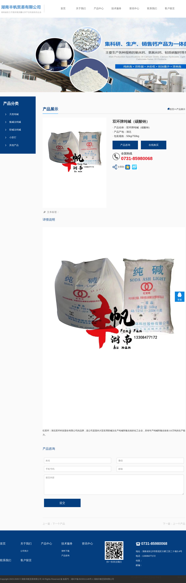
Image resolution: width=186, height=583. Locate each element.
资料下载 (65, 551)
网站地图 (181, 577)
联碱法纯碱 (15, 129)
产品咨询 (125, 145)
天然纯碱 (14, 114)
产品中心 (99, 8)
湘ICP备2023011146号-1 (82, 579)
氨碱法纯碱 (15, 122)
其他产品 (14, 145)
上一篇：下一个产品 (54, 523)
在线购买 (154, 145)
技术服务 (116, 8)
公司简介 (24, 551)
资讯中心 (134, 8)
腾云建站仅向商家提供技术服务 (146, 577)
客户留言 (170, 8)
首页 (63, 8)
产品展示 (181, 109)
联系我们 (152, 8)
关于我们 (81, 8)
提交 (62, 502)
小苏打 (12, 137)
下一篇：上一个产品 (174, 523)
